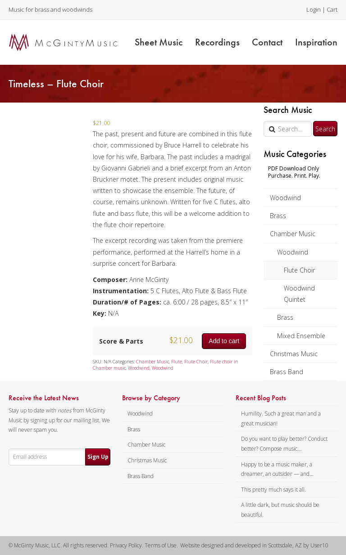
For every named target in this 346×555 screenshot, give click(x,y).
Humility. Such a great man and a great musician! (281, 418)
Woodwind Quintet (299, 294)
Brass (278, 215)
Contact (267, 42)
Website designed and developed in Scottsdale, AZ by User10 (254, 545)
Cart (332, 9)
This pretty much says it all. (273, 489)
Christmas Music (294, 353)
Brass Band (286, 371)
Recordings (217, 42)
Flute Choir (299, 270)
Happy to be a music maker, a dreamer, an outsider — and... (277, 469)
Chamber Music (292, 233)
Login (313, 9)
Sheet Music (158, 42)
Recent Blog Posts (261, 398)
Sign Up (98, 457)
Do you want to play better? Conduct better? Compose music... (284, 443)
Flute (176, 361)
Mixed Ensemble (301, 335)
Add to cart (224, 341)
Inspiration (316, 42)
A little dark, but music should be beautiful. (280, 510)
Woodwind (285, 197)
